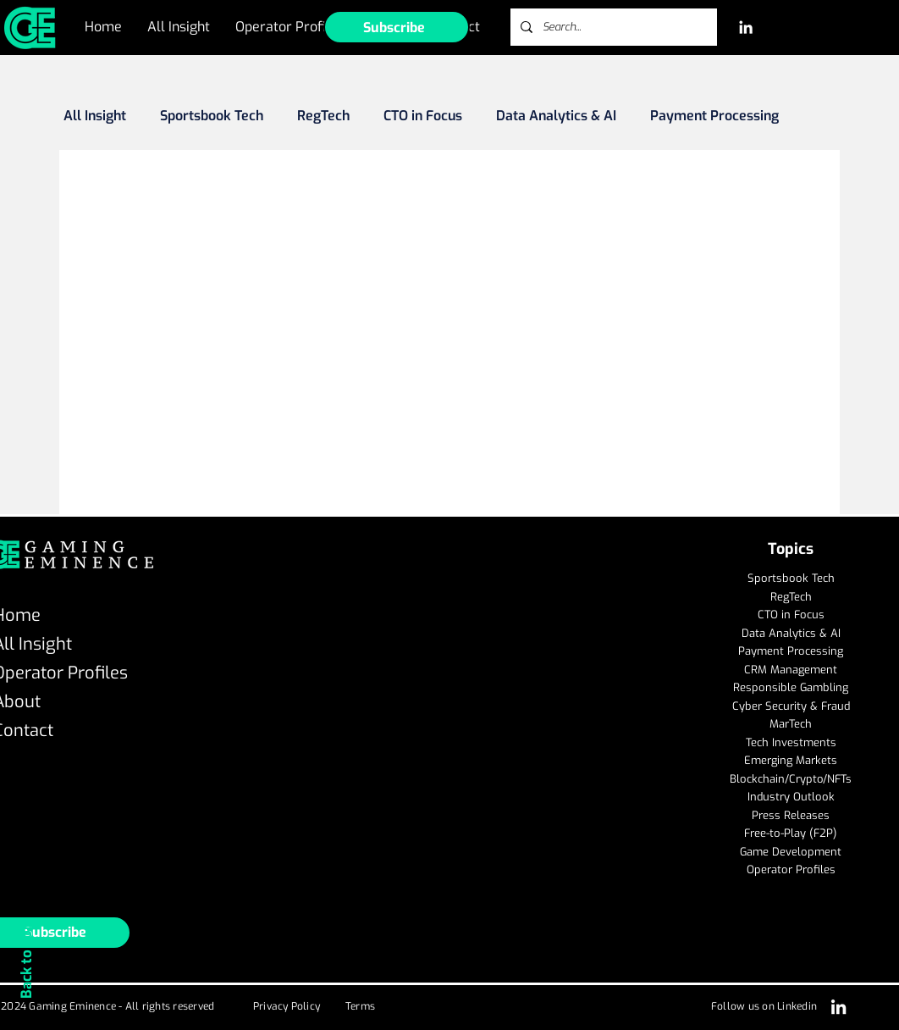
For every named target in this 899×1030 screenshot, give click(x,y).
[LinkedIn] (745, 27)
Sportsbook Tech (211, 116)
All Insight (94, 116)
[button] (396, 27)
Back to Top (26, 960)
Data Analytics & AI (556, 116)
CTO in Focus (422, 116)
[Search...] (612, 27)
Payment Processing (714, 116)
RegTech (323, 116)
